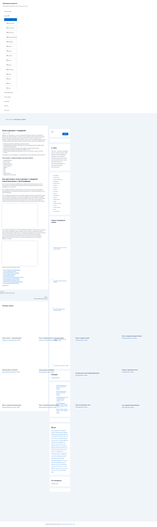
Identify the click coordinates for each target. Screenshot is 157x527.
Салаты (9, 83)
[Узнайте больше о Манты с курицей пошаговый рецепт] (19, 402)
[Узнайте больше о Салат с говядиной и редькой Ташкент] (139, 333)
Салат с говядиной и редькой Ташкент (132, 336)
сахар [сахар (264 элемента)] (57, 462)
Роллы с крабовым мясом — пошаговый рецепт (51, 338)
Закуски (9, 60)
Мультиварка (10, 69)
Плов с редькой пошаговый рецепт (15, 281)
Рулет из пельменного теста (83, 405)
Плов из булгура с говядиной (13, 273)
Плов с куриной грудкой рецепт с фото (11, 280)
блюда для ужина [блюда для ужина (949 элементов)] (59, 434)
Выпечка (9, 46)
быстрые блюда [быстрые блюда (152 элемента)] (55, 438)
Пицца (9, 78)
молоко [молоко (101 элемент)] (59, 445)
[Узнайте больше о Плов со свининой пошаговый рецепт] (56, 402)
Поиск (52, 131)
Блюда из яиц (10, 32)
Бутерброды (10, 41)
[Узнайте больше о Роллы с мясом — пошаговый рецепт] (20, 335)
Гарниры (9, 51)
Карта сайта (6, 110)
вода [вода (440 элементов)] (63, 440)
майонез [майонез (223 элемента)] (54, 445)
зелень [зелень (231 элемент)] (55, 442)
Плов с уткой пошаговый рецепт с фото (15, 277)
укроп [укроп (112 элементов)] (55, 470)
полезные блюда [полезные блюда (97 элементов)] (58, 449)
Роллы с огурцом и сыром (82, 338)
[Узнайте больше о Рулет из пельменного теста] (93, 402)
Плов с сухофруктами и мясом (9, 271)
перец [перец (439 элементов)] (61, 447)
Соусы (9, 88)
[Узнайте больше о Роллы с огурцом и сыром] (93, 335)
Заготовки (9, 55)
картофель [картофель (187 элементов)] (61, 442)
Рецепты (6, 16)
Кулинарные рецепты (10, 3)
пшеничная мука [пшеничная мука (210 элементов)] (61, 456)
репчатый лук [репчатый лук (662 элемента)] (55, 460)
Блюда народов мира (12, 37)
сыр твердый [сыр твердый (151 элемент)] (57, 468)
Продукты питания (57, 203)
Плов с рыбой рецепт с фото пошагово (11, 278)
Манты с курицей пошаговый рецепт (11, 405)
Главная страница (8, 11)
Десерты (9, 65)
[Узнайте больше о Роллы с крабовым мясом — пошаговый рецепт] (56, 335)
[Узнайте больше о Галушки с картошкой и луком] (139, 367)
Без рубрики (6, 101)
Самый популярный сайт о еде (68, 524)
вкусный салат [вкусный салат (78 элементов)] (57, 440)
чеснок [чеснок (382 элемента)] (61, 470)
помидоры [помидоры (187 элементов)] (59, 451)
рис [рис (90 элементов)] (62, 460)
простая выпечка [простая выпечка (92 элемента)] (59, 454)
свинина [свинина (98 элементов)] (62, 462)
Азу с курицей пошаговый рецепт (130, 405)
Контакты (6, 105)
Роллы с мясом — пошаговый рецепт (12, 338)
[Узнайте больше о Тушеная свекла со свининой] (19, 367)
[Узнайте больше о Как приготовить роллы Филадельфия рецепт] (98, 370)
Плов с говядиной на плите (9, 275)
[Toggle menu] (10, 19)
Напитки (9, 74)
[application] (8, 16)
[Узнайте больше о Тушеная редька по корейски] (56, 367)
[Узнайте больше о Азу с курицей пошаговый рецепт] (139, 402)
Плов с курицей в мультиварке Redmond (11, 270)
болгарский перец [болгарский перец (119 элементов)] (63, 436)
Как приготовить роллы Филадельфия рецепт (87, 373)
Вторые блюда (10, 27)
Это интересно (57, 211)
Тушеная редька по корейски (46, 370)
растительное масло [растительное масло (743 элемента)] (57, 458)
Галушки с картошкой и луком (130, 370)
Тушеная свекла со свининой (9, 370)
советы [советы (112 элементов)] (61, 466)
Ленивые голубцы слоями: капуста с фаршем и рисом (62, 410)
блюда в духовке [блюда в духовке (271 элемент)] (56, 430)
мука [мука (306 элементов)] (56, 447)
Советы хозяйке (7, 97)
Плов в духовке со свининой (9, 274)
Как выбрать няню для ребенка (60, 280)
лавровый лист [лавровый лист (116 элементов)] (61, 444)
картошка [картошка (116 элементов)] (54, 444)
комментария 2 (5, 340)
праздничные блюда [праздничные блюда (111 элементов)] (56, 453)
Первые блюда (10, 23)
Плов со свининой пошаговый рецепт (11, 283)
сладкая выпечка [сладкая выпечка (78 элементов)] (55, 464)
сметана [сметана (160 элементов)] (56, 466)
